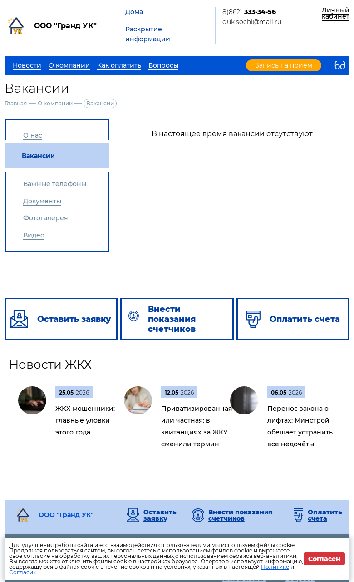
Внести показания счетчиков (240, 515)
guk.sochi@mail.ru (251, 22)
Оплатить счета (325, 515)
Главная (16, 103)
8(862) (249, 12)
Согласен (324, 559)
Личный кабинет (335, 13)
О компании (55, 103)
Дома (134, 12)
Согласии (23, 572)
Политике (275, 566)
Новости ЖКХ (50, 364)
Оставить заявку (160, 515)
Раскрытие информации (147, 34)
